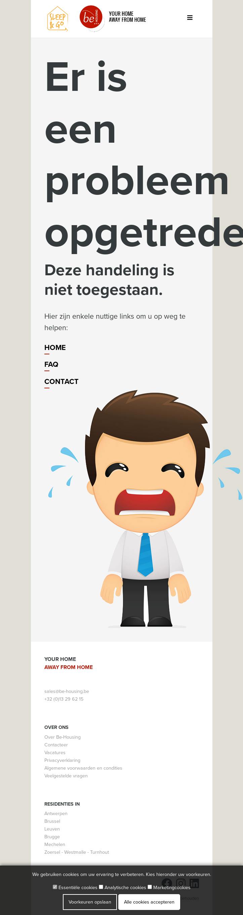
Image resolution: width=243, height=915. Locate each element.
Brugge (52, 837)
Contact (61, 381)
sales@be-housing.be (66, 691)
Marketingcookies (169, 887)
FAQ (51, 364)
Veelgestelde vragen (66, 776)
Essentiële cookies (75, 887)
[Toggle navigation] (190, 19)
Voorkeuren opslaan (90, 902)
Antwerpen (56, 813)
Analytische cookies (122, 887)
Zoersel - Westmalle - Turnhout (76, 852)
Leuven (52, 829)
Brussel (52, 821)
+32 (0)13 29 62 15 (63, 699)
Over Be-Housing (62, 737)
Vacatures (55, 752)
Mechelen (54, 844)
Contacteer (56, 745)
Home (55, 347)
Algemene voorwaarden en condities (83, 768)
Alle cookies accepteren (149, 902)
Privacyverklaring (62, 760)
